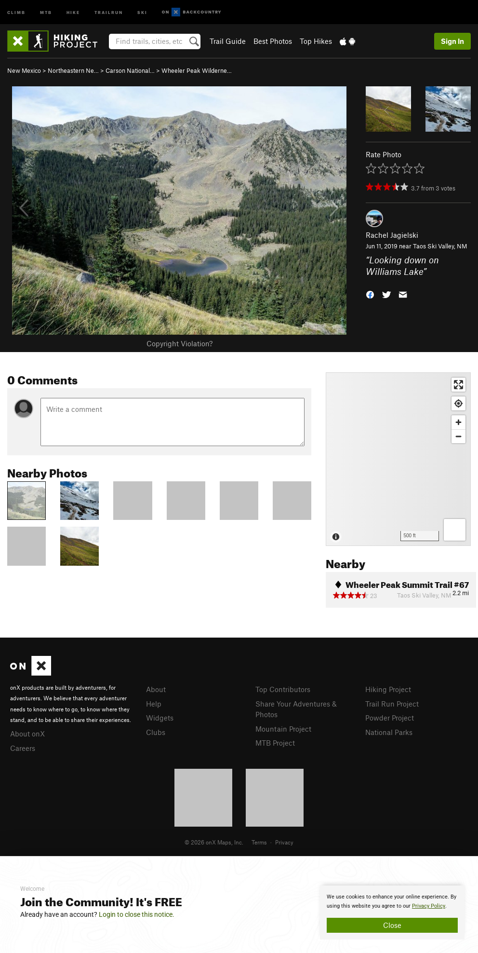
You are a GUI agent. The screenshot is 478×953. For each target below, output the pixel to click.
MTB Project (275, 742)
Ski (142, 12)
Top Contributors (282, 689)
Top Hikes (316, 41)
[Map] (398, 459)
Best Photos (272, 41)
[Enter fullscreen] (458, 385)
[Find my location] (458, 403)
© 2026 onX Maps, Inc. (214, 842)
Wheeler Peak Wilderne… (196, 70)
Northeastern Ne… (73, 70)
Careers (22, 748)
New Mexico (24, 70)
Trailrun (108, 12)
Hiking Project (388, 689)
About (156, 689)
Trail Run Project (392, 703)
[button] (370, 294)
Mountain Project (283, 728)
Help (153, 703)
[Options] (454, 530)
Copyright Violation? (179, 343)
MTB (46, 12)
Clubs (155, 732)
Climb (16, 12)
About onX (27, 733)
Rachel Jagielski (392, 235)
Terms (259, 842)
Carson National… (130, 70)
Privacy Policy (428, 906)
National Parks (388, 732)
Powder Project (389, 717)
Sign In (452, 41)
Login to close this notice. (136, 914)
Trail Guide (228, 41)
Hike (73, 12)
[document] (392, 912)
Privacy (284, 842)
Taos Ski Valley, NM (440, 246)
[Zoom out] (458, 436)
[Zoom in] (458, 422)
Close (392, 925)
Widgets (159, 717)
